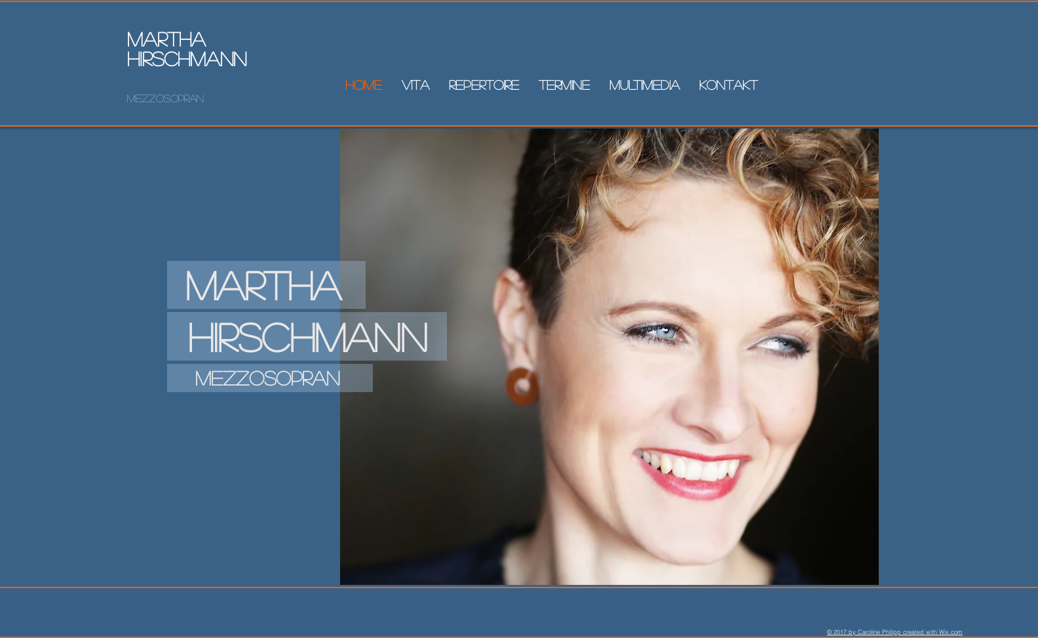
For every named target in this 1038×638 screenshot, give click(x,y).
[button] (644, 84)
